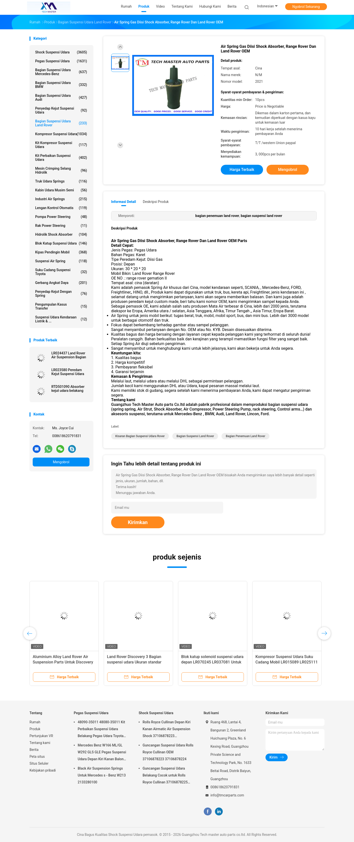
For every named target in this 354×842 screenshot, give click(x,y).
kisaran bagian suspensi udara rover (140, 436)
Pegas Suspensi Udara (61, 61)
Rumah (35, 722)
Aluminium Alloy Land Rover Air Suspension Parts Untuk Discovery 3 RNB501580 (63, 662)
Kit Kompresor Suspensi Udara (61, 145)
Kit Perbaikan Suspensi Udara (61, 158)
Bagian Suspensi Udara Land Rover (61, 123)
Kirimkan (138, 522)
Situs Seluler (39, 763)
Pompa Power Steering (61, 216)
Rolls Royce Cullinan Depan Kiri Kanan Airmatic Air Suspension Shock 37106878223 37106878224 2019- (167, 729)
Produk (35, 729)
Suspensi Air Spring (61, 261)
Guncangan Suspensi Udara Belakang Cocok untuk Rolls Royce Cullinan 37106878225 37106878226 (165, 776)
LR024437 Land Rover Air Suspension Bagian (68, 355)
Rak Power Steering (61, 225)
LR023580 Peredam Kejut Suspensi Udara (67, 372)
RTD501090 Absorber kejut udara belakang (68, 389)
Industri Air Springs (61, 199)
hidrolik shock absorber (61, 234)
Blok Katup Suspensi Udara (61, 243)
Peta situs (37, 757)
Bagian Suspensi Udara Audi (61, 97)
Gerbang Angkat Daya (61, 282)
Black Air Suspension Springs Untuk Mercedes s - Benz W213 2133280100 (102, 775)
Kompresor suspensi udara (61, 134)
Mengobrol (61, 462)
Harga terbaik (242, 169)
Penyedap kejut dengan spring (61, 293)
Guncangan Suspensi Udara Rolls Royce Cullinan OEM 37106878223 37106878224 (168, 752)
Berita (34, 750)
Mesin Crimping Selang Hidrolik (61, 170)
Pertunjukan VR (41, 736)
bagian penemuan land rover (245, 436)
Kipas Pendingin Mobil (61, 252)
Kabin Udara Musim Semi (61, 190)
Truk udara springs (61, 181)
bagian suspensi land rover (195, 436)
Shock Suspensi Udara (61, 52)
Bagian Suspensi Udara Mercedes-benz (61, 72)
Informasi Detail (123, 202)
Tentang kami (40, 743)
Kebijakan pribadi (43, 770)
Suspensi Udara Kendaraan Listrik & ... (61, 319)
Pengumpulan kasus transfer (61, 306)
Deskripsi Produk (156, 202)
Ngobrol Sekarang (306, 7)
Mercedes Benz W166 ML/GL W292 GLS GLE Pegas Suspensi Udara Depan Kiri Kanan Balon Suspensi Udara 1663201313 (102, 752)
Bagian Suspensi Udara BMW (61, 85)
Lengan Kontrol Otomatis (61, 207)
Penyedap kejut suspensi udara (61, 110)
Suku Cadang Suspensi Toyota (61, 272)
